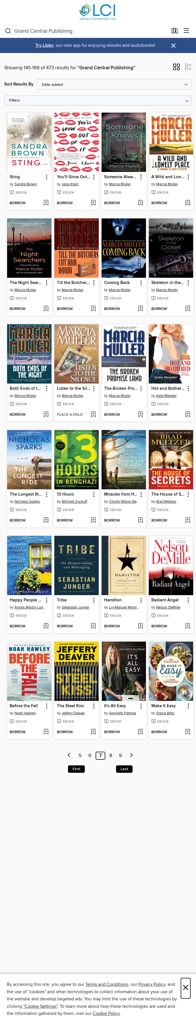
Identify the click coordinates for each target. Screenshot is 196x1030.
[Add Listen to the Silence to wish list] (93, 415)
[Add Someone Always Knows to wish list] (140, 203)
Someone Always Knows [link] (121, 177)
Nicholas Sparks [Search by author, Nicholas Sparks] (27, 501)
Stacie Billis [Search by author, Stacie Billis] (165, 713)
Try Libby (44, 45)
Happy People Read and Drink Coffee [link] (27, 600)
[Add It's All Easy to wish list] (140, 732)
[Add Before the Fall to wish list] (45, 732)
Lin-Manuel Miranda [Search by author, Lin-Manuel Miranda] (124, 607)
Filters (14, 100)
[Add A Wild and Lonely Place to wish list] (187, 203)
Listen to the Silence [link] (74, 388)
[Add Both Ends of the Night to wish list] (45, 415)
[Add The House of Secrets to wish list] (187, 520)
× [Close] (185, 988)
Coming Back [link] (117, 282)
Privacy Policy (151, 984)
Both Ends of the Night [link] (27, 388)
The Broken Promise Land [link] (121, 388)
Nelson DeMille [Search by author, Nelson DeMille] (168, 607)
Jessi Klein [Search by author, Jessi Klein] (70, 184)
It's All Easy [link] (115, 706)
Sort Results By (19, 84)
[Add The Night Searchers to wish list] (45, 309)
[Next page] (131, 755)
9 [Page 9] (120, 756)
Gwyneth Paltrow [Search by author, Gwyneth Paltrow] (122, 713)
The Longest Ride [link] (27, 494)
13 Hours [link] (65, 494)
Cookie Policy (106, 1013)
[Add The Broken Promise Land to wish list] (140, 415)
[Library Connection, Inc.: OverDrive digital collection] (98, 12)
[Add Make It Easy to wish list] (187, 732)
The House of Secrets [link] (168, 494)
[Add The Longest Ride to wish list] (45, 520)
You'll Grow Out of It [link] (74, 177)
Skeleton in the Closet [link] (168, 282)
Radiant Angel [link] (165, 600)
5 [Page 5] (80, 756)
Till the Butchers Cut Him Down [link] (74, 282)
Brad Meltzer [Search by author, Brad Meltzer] (166, 501)
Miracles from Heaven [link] (121, 494)
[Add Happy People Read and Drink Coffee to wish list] (45, 626)
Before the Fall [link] (24, 706)
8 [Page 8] (110, 756)
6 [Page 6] (90, 756)
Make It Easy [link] (163, 706)
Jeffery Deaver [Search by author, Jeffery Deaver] (73, 713)
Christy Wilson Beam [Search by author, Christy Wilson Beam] (124, 501)
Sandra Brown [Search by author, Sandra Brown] (26, 184)
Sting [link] (15, 177)
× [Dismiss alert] (173, 45)
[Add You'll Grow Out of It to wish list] (93, 203)
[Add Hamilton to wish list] (140, 626)
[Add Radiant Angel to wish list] (187, 626)
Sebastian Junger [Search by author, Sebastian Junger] (75, 607)
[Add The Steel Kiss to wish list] (93, 732)
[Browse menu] (186, 31)
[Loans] (175, 32)
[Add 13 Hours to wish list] (93, 520)
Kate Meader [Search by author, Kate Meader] (166, 396)
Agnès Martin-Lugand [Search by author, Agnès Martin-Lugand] (30, 607)
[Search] (8, 31)
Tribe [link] (62, 600)
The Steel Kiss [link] (70, 706)
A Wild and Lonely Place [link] (168, 177)
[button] (176, 69)
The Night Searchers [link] (27, 282)
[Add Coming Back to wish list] (140, 309)
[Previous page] (69, 755)
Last (124, 769)
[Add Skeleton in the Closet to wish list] (187, 309)
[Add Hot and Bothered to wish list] (187, 415)
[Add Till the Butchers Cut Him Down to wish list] (93, 309)
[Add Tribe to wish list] (93, 626)
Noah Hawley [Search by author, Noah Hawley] (25, 713)
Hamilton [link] (113, 600)
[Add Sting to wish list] (45, 203)
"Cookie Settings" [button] (40, 1006)
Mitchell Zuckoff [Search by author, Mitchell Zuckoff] (74, 501)
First (76, 769)
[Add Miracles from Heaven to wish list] (140, 520)
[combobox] (86, 31)
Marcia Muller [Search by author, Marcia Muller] (120, 184)
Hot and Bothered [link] (168, 388)
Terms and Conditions (106, 984)
